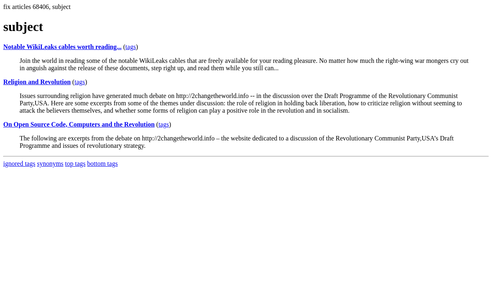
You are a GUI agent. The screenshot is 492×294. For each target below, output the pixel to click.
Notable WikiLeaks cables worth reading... (62, 46)
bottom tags (102, 163)
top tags (75, 163)
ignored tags (19, 163)
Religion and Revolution (37, 81)
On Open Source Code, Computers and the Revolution (78, 124)
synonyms (50, 163)
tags (131, 46)
